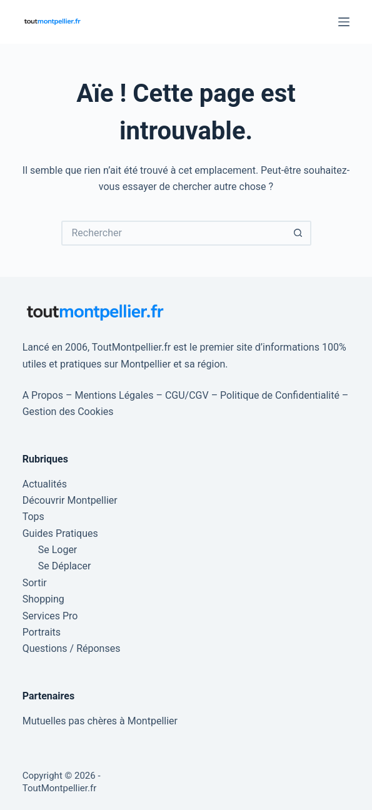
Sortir (35, 583)
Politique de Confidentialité (279, 395)
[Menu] (343, 22)
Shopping (43, 599)
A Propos (43, 395)
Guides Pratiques (60, 533)
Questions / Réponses (72, 648)
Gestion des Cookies (68, 412)
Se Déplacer (64, 566)
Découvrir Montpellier (70, 500)
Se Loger (58, 550)
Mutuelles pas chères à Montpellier (100, 721)
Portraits (42, 632)
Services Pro (50, 616)
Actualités (45, 484)
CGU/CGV (187, 395)
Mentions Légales (113, 395)
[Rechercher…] (173, 233)
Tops (33, 516)
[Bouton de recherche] (298, 233)
